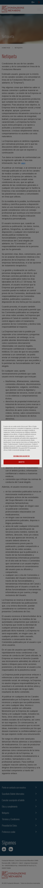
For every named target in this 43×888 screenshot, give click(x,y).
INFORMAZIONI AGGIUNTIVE (21, 456)
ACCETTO (21, 462)
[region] (21, 444)
